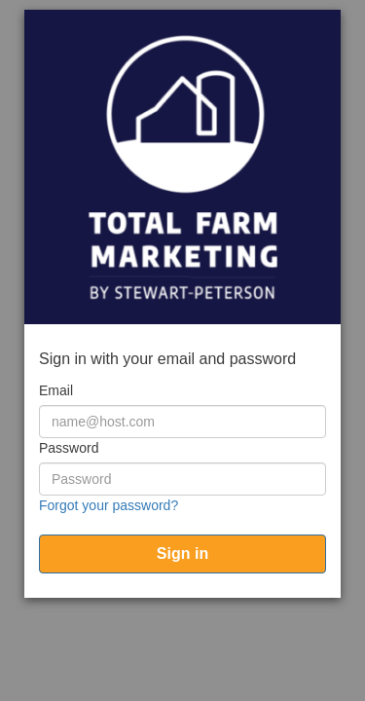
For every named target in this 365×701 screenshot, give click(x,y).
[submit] (182, 554)
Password (68, 448)
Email (56, 390)
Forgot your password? (108, 505)
